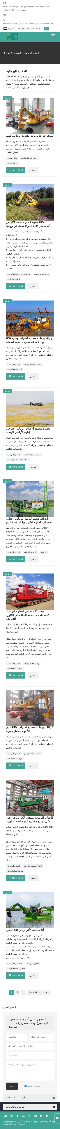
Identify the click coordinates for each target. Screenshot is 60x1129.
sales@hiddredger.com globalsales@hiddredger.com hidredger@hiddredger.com (26, 8)
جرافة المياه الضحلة (41, 274)
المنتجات (17, 53)
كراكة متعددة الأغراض (32, 754)
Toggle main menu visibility (53, 34)
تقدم (12, 1086)
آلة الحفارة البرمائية (14, 963)
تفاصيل (33, 170)
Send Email (16, 169)
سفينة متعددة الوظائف (32, 364)
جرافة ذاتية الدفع (13, 279)
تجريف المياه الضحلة (15, 668)
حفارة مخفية (12, 158)
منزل (6, 53)
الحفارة (43, 552)
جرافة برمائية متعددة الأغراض (18, 274)
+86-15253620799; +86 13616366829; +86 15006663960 (28, 23)
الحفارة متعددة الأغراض (33, 866)
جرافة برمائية (12, 163)
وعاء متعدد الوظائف (31, 663)
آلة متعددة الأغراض (14, 369)
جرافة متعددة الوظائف (29, 158)
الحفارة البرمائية (13, 364)
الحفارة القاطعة (30, 552)
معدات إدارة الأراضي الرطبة (17, 460)
